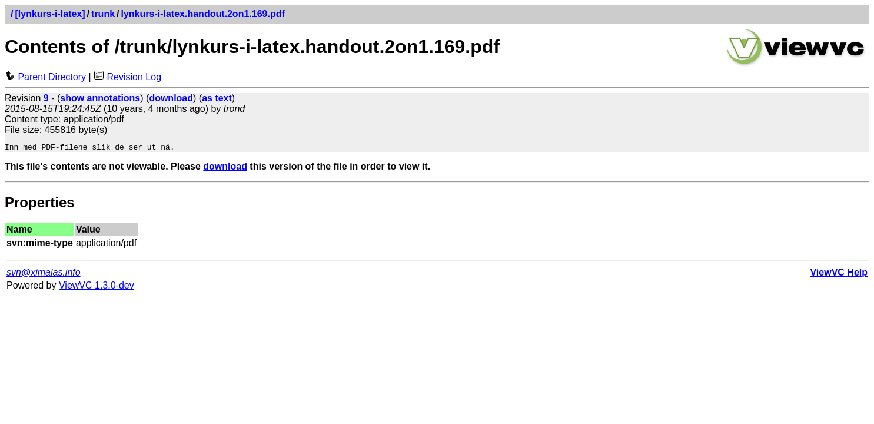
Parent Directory (45, 77)
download (225, 168)
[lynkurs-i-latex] (50, 14)
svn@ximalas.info (43, 274)
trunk (103, 14)
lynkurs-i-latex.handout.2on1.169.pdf (203, 14)
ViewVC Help (839, 274)
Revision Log (127, 77)
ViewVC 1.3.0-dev (96, 287)
